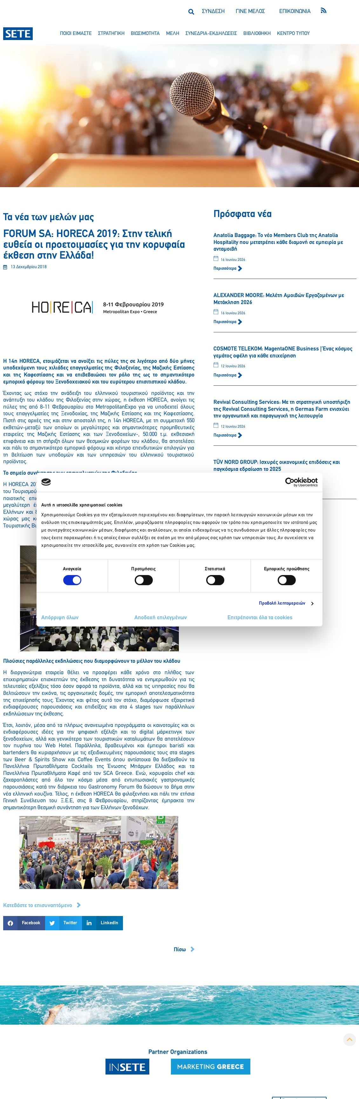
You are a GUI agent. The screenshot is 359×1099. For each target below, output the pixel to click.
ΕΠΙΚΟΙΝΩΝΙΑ (295, 12)
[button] (191, 11)
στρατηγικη (111, 33)
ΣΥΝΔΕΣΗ (213, 12)
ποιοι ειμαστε (76, 33)
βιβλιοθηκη (257, 33)
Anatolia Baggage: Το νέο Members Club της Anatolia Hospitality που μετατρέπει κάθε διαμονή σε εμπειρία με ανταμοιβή (278, 242)
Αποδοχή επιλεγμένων (160, 618)
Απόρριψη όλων (59, 618)
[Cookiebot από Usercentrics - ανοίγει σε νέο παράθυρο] (290, 482)
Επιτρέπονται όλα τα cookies (260, 618)
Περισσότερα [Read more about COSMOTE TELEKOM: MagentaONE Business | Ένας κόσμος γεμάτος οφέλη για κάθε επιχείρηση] (225, 375)
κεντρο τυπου (293, 33)
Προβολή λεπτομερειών (282, 603)
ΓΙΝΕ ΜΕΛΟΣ (250, 12)
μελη (172, 33)
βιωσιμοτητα (145, 33)
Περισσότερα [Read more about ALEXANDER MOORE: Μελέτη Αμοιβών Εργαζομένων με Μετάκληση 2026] (225, 322)
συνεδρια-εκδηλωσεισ (211, 33)
